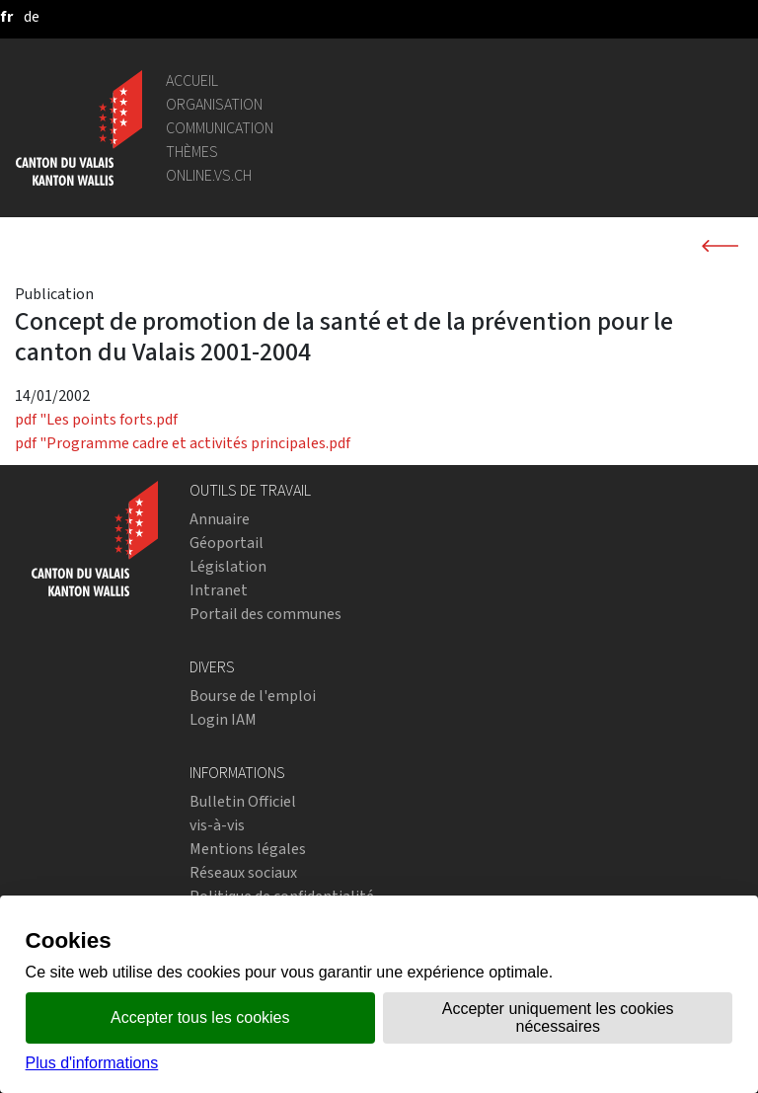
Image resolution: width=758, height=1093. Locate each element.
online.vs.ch (209, 175)
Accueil (192, 80)
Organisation (214, 104)
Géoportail (227, 542)
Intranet (219, 590)
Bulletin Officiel (243, 801)
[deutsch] (31, 16)
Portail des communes (265, 613)
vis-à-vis (217, 825)
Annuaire (220, 518)
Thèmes (192, 151)
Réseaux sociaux (243, 872)
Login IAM (223, 719)
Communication (219, 127)
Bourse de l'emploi (253, 695)
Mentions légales (248, 848)
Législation (228, 566)
